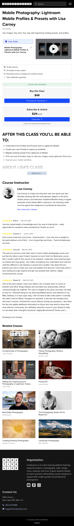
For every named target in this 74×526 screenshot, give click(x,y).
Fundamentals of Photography (15, 351)
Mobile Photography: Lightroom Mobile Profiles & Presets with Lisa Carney (16, 49)
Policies (37, 523)
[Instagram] (39, 485)
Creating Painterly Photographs (15, 440)
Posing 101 (43, 381)
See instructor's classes (27, 209)
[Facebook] (34, 485)
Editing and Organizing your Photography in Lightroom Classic (16, 382)
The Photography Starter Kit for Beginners (52, 413)
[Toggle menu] (70, 4)
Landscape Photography (49, 440)
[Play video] (54, 49)
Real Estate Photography (12, 412)
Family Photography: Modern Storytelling (51, 352)
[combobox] (50, 4)
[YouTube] (29, 485)
